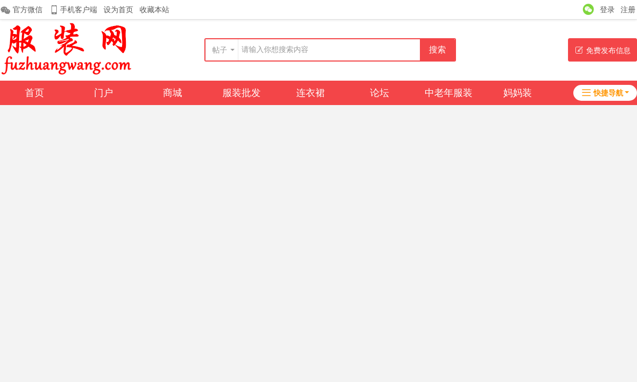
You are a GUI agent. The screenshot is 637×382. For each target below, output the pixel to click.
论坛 (379, 93)
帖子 (219, 50)
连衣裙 (310, 93)
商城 (172, 93)
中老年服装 (448, 93)
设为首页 (118, 9)
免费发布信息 (603, 50)
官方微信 (21, 10)
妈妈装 (517, 93)
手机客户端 (73, 10)
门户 (103, 93)
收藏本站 (154, 9)
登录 (607, 9)
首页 (34, 93)
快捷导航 (602, 93)
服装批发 (241, 93)
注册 (628, 9)
